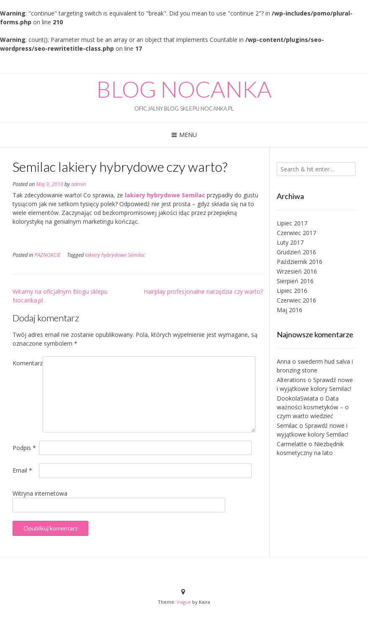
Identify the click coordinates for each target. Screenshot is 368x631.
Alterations (291, 380)
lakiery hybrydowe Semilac (165, 195)
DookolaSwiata (297, 398)
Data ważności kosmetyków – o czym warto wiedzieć (313, 407)
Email (22, 470)
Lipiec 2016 (292, 291)
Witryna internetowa (40, 493)
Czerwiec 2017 (296, 233)
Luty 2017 (290, 242)
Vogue (184, 602)
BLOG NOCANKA (184, 89)
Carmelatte (292, 444)
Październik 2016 (299, 262)
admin (78, 184)
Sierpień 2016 (295, 281)
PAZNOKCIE (47, 255)
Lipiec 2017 (292, 223)
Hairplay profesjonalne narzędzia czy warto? (203, 291)
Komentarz (28, 363)
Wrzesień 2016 (297, 271)
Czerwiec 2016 (296, 300)
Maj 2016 (289, 310)
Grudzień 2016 (296, 252)
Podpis (24, 448)
